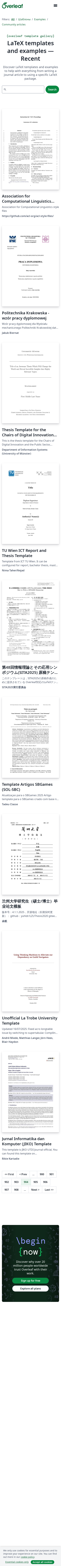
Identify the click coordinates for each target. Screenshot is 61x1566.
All (13, 19)
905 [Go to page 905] (35, 1182)
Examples (40, 19)
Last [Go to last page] (49, 1189)
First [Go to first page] (9, 1174)
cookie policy (27, 1556)
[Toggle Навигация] (55, 5)
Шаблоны (24, 19)
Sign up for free (30, 1280)
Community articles (14, 24)
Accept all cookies (42, 1562)
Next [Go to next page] (35, 1189)
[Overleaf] (12, 5)
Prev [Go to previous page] (23, 1174)
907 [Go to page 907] (7, 1189)
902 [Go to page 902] (7, 1182)
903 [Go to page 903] (16, 1182)
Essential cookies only (17, 1561)
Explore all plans (30, 1288)
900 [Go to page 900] (42, 1174)
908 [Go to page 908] (16, 1189)
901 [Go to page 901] (51, 1174)
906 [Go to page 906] (45, 1182)
